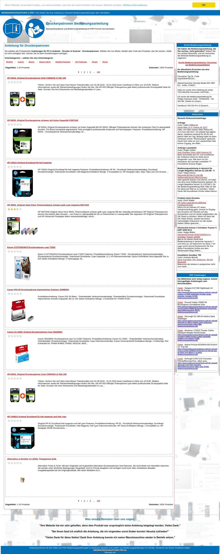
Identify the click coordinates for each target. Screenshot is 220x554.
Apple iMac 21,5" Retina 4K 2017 (192, 127)
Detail (180, 288)
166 (98, 72)
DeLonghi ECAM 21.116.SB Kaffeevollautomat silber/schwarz (192, 176)
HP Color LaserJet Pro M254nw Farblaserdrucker (192, 203)
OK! (204, 5)
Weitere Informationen (135, 5)
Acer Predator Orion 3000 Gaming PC (195, 152)
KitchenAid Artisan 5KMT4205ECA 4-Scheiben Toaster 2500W (194, 235)
